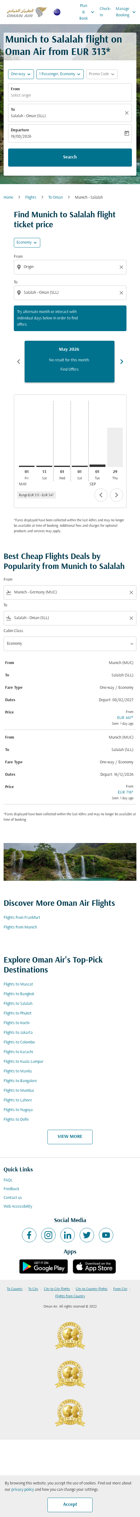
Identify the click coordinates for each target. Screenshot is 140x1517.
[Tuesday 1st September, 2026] (97, 466)
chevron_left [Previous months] (18, 361)
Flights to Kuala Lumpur (24, 1061)
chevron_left (101, 495)
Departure (20, 130)
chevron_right (116, 495)
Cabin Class (13, 631)
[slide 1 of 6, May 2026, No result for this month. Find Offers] (69, 361)
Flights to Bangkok (19, 994)
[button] (60, 74)
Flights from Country (70, 1296)
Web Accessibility (18, 1206)
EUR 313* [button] (90, 52)
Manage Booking (127, 12)
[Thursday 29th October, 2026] (115, 447)
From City (120, 1289)
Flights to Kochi (16, 1023)
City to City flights (57, 1289)
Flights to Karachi (18, 1052)
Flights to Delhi (16, 1119)
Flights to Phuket (18, 1013)
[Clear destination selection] (122, 293)
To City (33, 1289)
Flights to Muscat (18, 984)
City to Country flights (92, 1289)
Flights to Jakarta (18, 1032)
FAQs (8, 1180)
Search (70, 157)
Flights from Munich (20, 927)
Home (8, 197)
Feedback (11, 1189)
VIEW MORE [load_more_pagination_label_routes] (70, 1136)
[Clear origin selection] (122, 267)
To (13, 109)
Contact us (13, 1198)
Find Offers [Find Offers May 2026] (69, 369)
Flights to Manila (18, 1071)
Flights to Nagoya (18, 1110)
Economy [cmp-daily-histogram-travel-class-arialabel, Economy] (24, 242)
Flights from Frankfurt (22, 917)
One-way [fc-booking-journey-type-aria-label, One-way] (18, 74)
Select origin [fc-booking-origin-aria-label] (21, 95)
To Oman (55, 197)
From (15, 89)
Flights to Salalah (18, 1003)
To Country (15, 1289)
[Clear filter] (131, 592)
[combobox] (71, 267)
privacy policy (22, 1489)
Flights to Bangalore (20, 1081)
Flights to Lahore (18, 1100)
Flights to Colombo (19, 1042)
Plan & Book (88, 12)
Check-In (105, 12)
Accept (70, 1504)
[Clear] (128, 113)
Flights (30, 197)
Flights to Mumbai (19, 1090)
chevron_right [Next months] (121, 361)
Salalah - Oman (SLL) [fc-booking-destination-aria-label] (28, 116)
